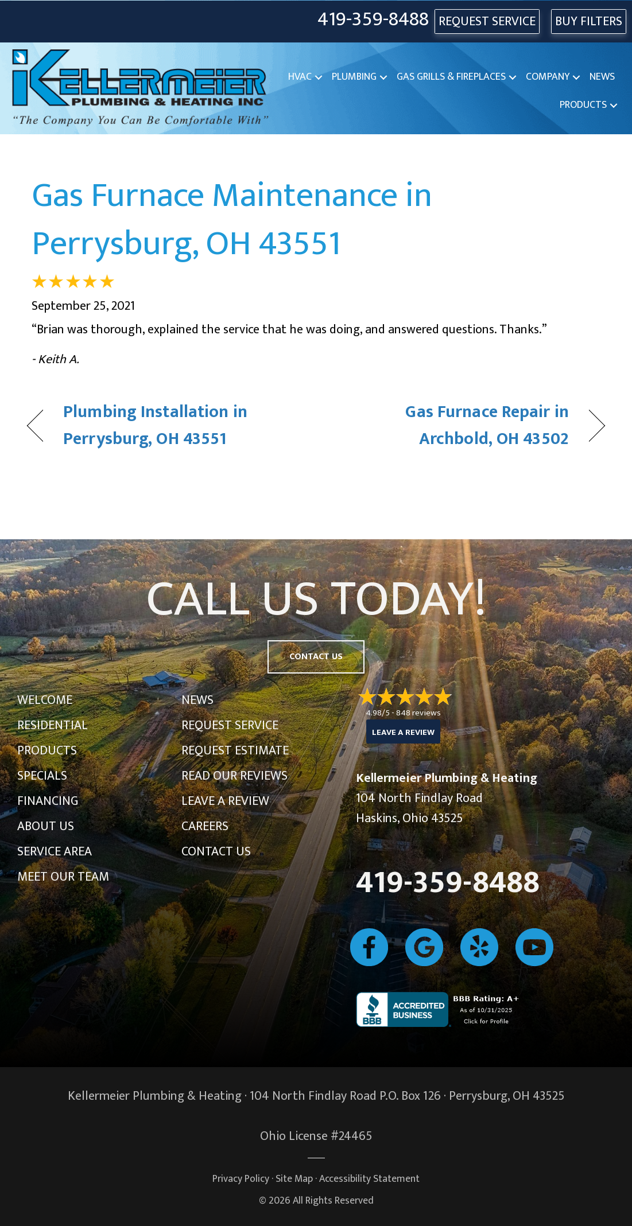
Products (583, 105)
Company (547, 76)
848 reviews (418, 713)
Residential (52, 725)
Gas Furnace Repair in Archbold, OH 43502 (451, 426)
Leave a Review (225, 801)
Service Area (54, 851)
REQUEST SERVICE (487, 21)
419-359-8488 (373, 19)
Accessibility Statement (369, 1178)
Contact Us (216, 851)
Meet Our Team (63, 877)
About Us (45, 826)
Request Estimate (235, 750)
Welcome (44, 700)
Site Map (294, 1178)
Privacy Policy (240, 1178)
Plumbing (354, 76)
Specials (42, 776)
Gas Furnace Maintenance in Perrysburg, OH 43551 (232, 220)
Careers (204, 826)
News (602, 76)
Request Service (229, 725)
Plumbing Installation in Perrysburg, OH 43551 (155, 426)
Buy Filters (588, 21)
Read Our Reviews (234, 776)
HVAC (300, 76)
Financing (47, 801)
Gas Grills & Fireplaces (451, 76)
